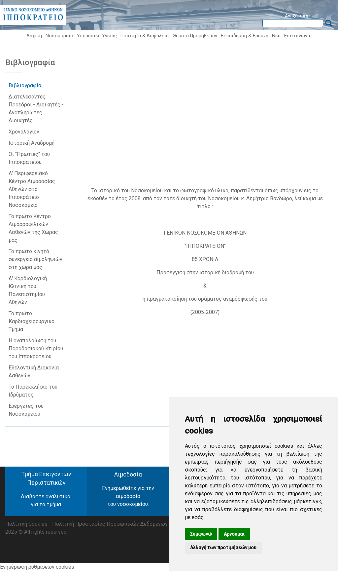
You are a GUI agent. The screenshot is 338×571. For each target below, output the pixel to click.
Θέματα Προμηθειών (195, 36)
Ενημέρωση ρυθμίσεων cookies (37, 567)
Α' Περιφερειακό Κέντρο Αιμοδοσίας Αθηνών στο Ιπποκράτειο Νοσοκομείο (32, 189)
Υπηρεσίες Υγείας (97, 36)
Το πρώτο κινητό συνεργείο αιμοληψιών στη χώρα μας (35, 259)
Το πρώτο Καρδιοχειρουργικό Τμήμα (31, 321)
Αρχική (34, 36)
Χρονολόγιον (25, 132)
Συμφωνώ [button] (201, 534)
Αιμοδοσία (128, 474)
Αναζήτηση (296, 15)
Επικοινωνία (298, 36)
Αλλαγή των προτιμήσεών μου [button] (223, 547)
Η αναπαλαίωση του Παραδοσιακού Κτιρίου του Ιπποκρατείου (36, 348)
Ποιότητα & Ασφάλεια (144, 36)
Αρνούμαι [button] (234, 534)
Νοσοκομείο (59, 36)
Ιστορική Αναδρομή (32, 143)
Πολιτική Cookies (26, 524)
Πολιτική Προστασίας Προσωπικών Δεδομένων (110, 524)
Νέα (276, 36)
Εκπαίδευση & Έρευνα (244, 36)
